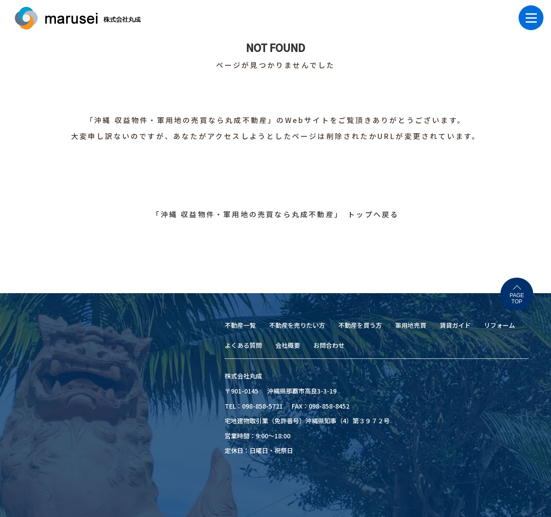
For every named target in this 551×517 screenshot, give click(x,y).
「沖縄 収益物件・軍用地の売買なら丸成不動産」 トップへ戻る (275, 214)
